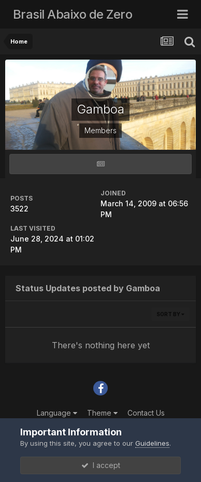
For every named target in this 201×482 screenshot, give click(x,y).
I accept (100, 465)
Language (57, 412)
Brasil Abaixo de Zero (73, 14)
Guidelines (152, 443)
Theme (102, 412)
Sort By (170, 314)
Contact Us (146, 412)
